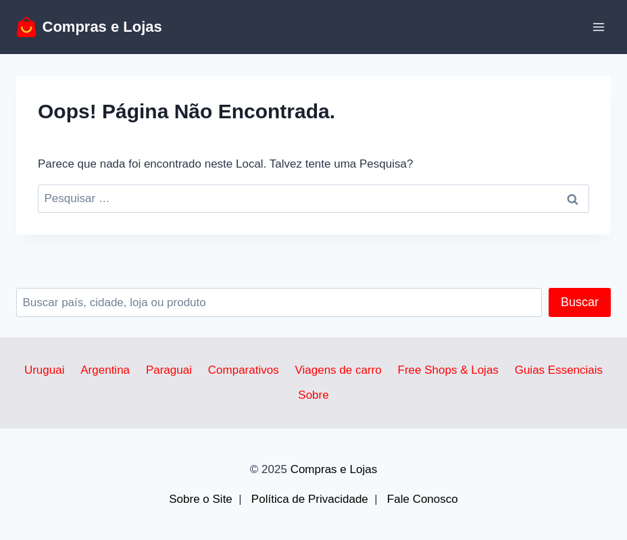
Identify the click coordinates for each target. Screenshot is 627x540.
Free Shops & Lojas (448, 370)
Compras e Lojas (334, 469)
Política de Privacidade (309, 499)
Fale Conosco (422, 499)
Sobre (313, 395)
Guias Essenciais (559, 370)
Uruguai (44, 370)
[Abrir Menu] (598, 26)
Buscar (580, 302)
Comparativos (243, 370)
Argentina (105, 370)
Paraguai (169, 370)
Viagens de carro (338, 370)
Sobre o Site (200, 499)
